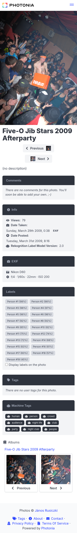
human (13, 416)
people (50, 429)
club (51, 422)
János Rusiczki (46, 510)
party (12, 429)
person (31, 416)
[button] (72, 5)
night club (30, 429)
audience (14, 422)
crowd (48, 416)
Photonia (48, 528)
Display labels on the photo (25, 364)
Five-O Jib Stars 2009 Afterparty (30, 449)
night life (34, 422)
